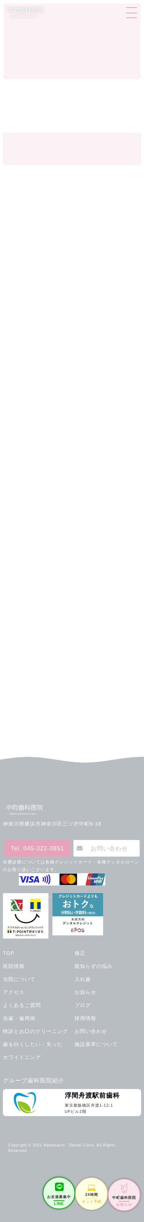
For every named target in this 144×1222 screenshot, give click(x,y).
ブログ (83, 1005)
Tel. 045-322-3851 (37, 848)
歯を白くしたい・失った (33, 1044)
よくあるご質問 (22, 1005)
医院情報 (14, 966)
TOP (8, 953)
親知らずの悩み (94, 966)
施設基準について (96, 1044)
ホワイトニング (22, 1057)
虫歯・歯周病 (19, 1018)
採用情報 (85, 1018)
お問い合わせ (109, 848)
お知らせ (85, 992)
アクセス (14, 992)
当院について (19, 979)
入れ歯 (83, 979)
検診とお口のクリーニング (35, 1031)
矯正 (80, 953)
